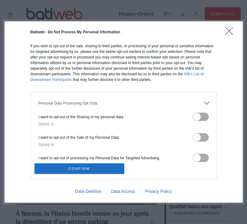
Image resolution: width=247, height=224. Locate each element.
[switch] (201, 115)
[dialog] (123, 112)
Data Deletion (88, 192)
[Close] (231, 32)
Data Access (123, 192)
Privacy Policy (158, 192)
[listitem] (124, 102)
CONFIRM (80, 168)
